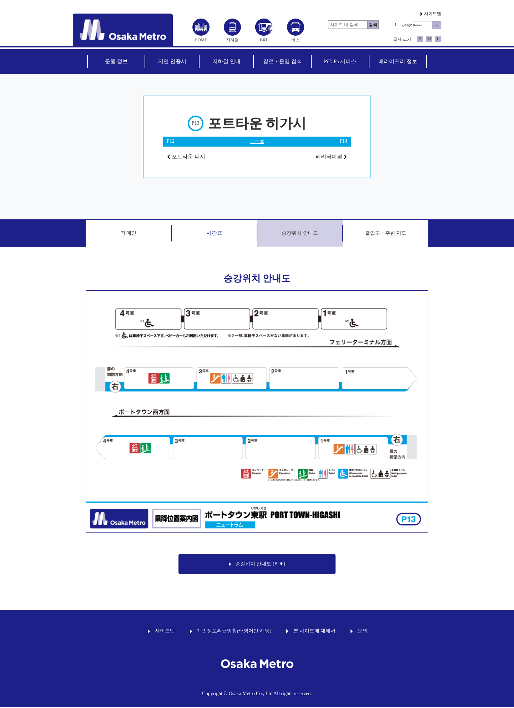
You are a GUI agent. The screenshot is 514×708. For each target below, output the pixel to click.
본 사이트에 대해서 (314, 631)
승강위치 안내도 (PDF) (257, 565)
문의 (363, 631)
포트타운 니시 (187, 157)
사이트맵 (432, 13)
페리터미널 (330, 157)
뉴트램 (257, 141)
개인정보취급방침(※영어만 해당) (234, 631)
